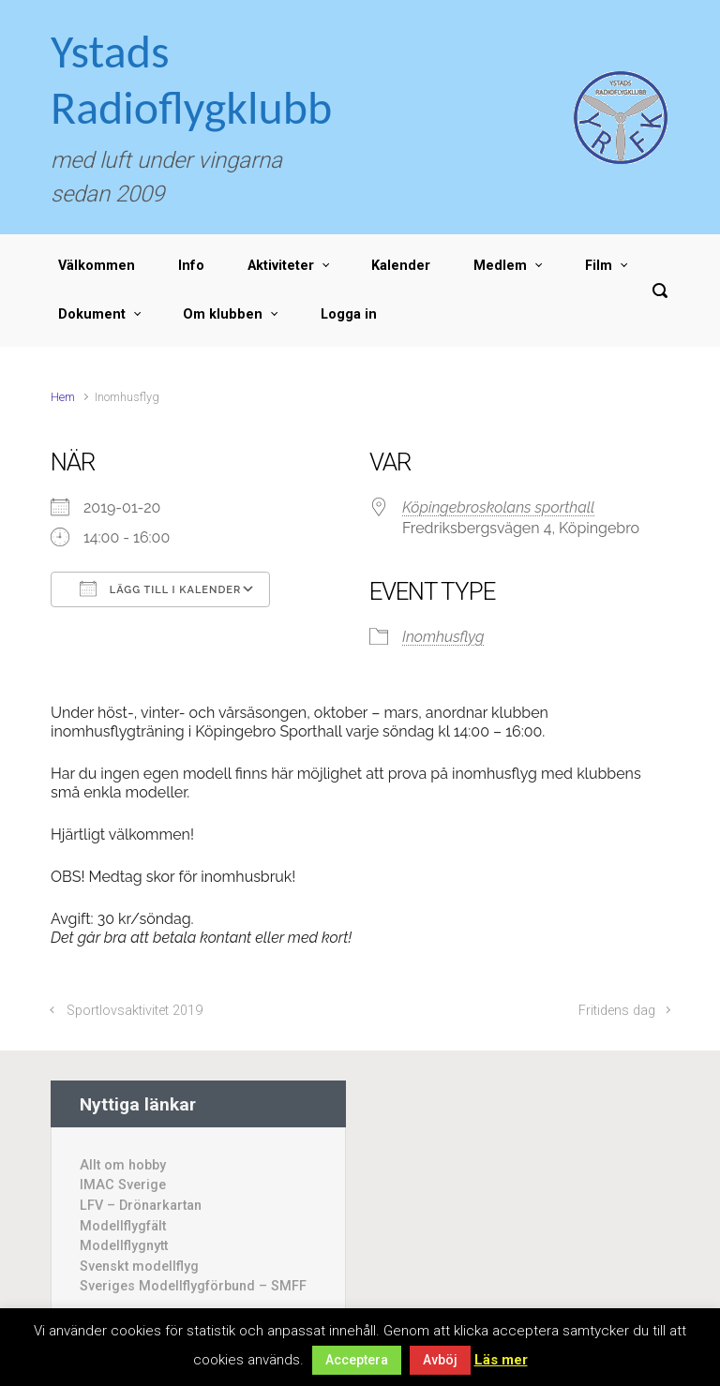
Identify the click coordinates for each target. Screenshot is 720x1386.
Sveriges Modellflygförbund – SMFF (193, 1286)
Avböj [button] (440, 1359)
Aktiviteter (281, 266)
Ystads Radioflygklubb (191, 79)
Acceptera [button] (356, 1359)
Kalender (400, 266)
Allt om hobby (123, 1165)
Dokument (92, 314)
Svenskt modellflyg (139, 1266)
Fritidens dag (616, 1011)
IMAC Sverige (123, 1185)
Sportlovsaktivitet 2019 (134, 1011)
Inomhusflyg (443, 637)
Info (191, 266)
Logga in (349, 314)
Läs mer (501, 1359)
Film (598, 266)
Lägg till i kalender (160, 588)
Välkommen (96, 266)
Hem (63, 397)
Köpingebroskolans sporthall (498, 507)
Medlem (500, 266)
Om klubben (222, 314)
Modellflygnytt (124, 1246)
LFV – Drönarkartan (141, 1206)
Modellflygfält (123, 1226)
